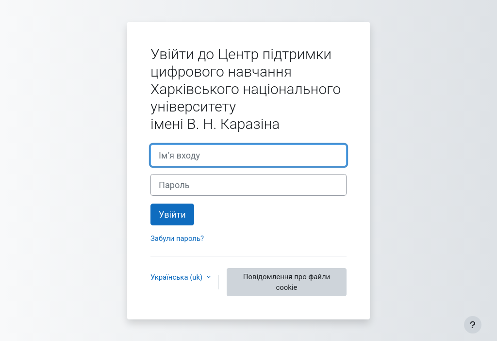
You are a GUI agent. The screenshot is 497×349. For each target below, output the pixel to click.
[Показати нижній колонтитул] (472, 324)
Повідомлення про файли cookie (286, 282)
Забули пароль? (177, 238)
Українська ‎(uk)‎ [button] (177, 277)
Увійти (172, 214)
